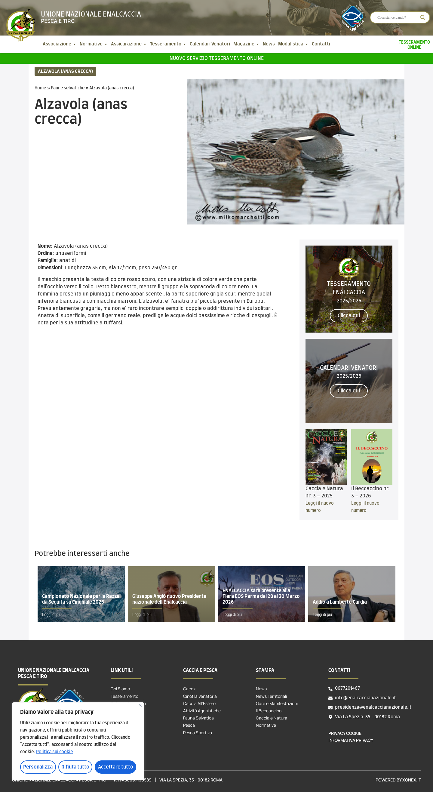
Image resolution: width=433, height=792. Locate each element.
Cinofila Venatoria (200, 696)
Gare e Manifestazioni (277, 703)
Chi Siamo (120, 688)
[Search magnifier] (423, 17)
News (261, 688)
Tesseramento (124, 696)
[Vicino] (140, 705)
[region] (78, 741)
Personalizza (38, 767)
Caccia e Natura (271, 718)
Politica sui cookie (54, 752)
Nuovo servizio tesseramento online (217, 58)
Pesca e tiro (58, 21)
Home (40, 88)
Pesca (189, 725)
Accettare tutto (115, 767)
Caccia (190, 688)
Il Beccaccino (268, 710)
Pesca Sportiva (197, 732)
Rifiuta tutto (75, 767)
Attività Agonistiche (202, 710)
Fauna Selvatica (198, 718)
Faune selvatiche (67, 88)
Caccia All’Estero (199, 703)
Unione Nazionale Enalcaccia (91, 14)
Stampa (265, 670)
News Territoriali (271, 696)
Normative (266, 725)
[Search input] (397, 17)
